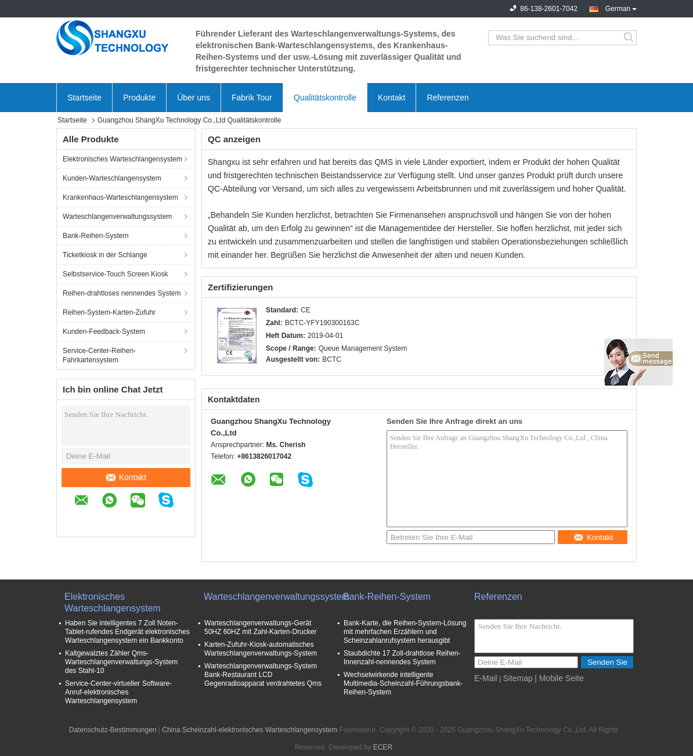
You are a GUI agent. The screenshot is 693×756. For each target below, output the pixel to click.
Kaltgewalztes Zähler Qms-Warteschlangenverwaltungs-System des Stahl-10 (121, 662)
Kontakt (391, 97)
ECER (382, 747)
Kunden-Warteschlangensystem (112, 178)
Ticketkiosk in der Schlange (105, 255)
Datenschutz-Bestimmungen (113, 730)
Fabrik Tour (252, 97)
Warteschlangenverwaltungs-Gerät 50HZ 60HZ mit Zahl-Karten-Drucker (260, 627)
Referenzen (447, 97)
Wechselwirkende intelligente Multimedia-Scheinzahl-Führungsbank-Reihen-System (403, 683)
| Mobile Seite (559, 678)
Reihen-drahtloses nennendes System (122, 293)
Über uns (193, 97)
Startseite (84, 97)
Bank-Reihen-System (95, 236)
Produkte (139, 97)
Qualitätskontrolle (325, 97)
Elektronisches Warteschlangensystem (122, 159)
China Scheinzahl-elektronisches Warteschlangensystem (249, 730)
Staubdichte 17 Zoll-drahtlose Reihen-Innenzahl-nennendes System (402, 657)
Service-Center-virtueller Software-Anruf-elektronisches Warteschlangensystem (118, 692)
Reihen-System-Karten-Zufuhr (109, 312)
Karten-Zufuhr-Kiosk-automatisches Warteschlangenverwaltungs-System (260, 648)
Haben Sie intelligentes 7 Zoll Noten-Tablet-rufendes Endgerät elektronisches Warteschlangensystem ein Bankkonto (127, 632)
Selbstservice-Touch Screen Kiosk (115, 274)
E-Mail (485, 678)
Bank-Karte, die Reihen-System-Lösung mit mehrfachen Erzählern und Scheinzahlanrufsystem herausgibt (405, 632)
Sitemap (517, 678)
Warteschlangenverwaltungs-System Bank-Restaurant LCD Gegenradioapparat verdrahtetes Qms (263, 674)
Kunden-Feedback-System (104, 331)
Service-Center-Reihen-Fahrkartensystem (99, 355)
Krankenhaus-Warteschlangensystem (120, 197)
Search (629, 37)
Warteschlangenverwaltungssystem (117, 217)
